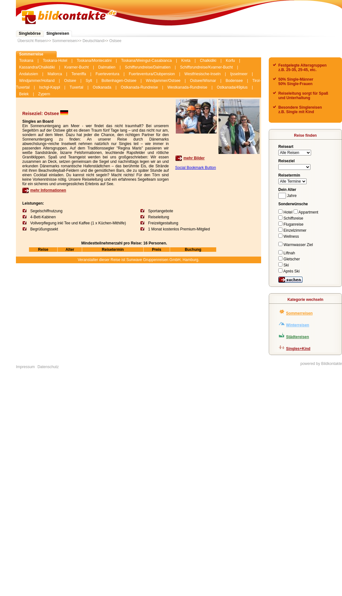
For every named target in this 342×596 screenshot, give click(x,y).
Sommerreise (31, 54)
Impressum (25, 367)
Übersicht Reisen (32, 41)
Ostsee (115, 41)
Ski (283, 265)
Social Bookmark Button (195, 167)
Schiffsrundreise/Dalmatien (147, 67)
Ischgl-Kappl (49, 87)
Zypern (44, 94)
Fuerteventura (107, 74)
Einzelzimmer (292, 230)
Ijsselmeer (239, 74)
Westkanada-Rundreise (187, 87)
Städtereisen (297, 337)
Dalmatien (106, 67)
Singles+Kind (298, 348)
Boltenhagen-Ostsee (119, 80)
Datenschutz (48, 367)
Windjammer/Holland (36, 80)
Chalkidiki (208, 60)
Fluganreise (290, 224)
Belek (24, 94)
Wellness (288, 236)
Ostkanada (102, 87)
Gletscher (289, 259)
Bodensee (234, 80)
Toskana (26, 60)
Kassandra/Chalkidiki (37, 67)
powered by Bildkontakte (321, 363)
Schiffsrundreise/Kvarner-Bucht (206, 67)
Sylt (89, 80)
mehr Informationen (48, 190)
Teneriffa (78, 74)
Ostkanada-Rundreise (139, 87)
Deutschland (93, 41)
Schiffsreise (290, 218)
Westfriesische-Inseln (202, 74)
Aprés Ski (289, 271)
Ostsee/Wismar (203, 80)
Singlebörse (30, 33)
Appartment (306, 212)
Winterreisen (297, 325)
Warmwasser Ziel (295, 245)
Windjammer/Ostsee (163, 80)
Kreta (185, 60)
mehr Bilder (194, 158)
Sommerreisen (64, 41)
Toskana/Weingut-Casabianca (146, 60)
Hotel (286, 212)
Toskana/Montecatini (94, 60)
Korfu (230, 60)
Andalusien (28, 74)
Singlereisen (57, 33)
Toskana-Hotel (55, 60)
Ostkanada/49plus (232, 87)
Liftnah (286, 253)
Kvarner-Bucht (76, 67)
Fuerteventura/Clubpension (152, 74)
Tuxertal (76, 87)
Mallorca (54, 74)
